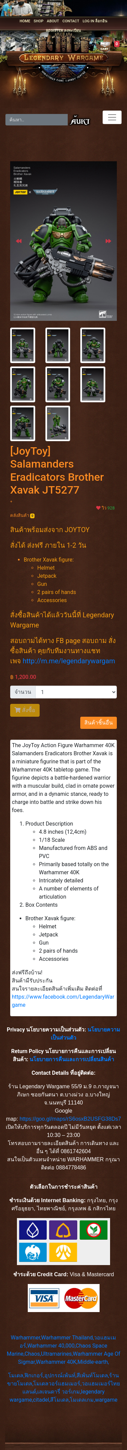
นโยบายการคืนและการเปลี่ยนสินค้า (71, 1059)
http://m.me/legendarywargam (69, 661)
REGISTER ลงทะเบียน (63, 30)
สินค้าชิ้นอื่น (98, 722)
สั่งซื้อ (25, 710)
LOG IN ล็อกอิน (95, 21)
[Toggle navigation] (112, 117)
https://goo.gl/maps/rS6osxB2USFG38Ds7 (70, 1119)
